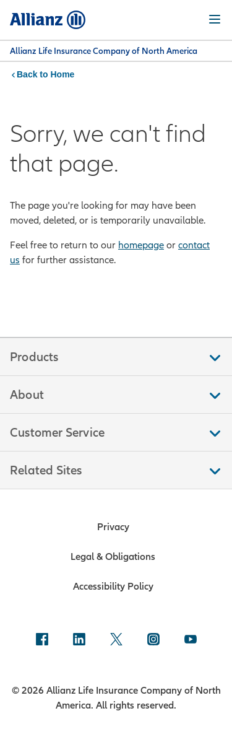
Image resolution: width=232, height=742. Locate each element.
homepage (141, 244)
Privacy (113, 526)
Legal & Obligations (113, 556)
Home (62, 74)
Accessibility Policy (113, 585)
